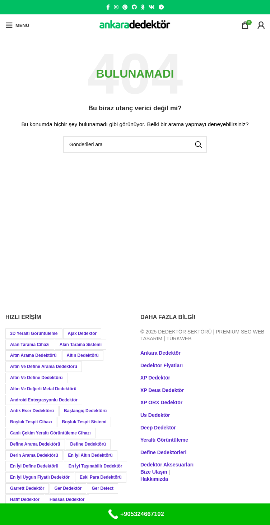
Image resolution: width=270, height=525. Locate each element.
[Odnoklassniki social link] (142, 7)
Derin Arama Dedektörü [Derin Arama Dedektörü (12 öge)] (34, 455)
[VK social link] (151, 7)
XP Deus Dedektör (162, 390)
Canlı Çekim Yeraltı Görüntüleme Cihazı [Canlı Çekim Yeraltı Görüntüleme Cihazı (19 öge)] (50, 433)
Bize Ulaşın (153, 472)
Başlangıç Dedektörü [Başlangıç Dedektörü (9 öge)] (85, 410)
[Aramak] (135, 144)
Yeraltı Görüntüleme (164, 440)
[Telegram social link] (161, 7)
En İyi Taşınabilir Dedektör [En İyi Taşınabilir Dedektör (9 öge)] (95, 466)
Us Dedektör (155, 415)
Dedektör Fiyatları (161, 365)
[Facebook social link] (108, 7)
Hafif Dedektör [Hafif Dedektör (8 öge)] (24, 499)
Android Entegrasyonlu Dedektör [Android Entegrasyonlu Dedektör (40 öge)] (44, 399)
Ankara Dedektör (160, 353)
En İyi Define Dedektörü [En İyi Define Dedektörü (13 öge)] (34, 466)
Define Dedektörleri (163, 452)
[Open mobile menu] (17, 25)
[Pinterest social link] (125, 7)
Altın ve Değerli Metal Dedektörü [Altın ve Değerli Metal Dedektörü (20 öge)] (43, 388)
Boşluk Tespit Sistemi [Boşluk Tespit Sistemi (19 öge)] (84, 421)
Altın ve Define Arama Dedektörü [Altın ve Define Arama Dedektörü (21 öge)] (43, 366)
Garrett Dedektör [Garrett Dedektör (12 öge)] (27, 488)
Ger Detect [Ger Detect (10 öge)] (102, 488)
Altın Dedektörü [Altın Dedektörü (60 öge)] (83, 355)
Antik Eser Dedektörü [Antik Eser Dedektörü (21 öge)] (32, 410)
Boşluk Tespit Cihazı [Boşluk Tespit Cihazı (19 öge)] (31, 421)
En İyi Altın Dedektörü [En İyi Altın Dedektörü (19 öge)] (90, 455)
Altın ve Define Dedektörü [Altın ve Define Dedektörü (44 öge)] (36, 377)
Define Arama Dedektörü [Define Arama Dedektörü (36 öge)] (35, 444)
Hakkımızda (154, 479)
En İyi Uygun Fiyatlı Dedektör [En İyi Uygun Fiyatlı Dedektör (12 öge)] (40, 477)
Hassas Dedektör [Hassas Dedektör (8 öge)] (67, 499)
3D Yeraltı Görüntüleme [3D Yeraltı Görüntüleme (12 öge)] (34, 333)
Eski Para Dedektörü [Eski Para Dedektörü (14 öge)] (101, 477)
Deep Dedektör (158, 427)
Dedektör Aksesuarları (167, 465)
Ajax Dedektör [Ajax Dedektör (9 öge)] (82, 333)
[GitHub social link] (134, 7)
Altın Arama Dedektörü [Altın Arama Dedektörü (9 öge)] (33, 355)
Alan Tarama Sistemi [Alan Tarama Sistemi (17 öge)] (81, 344)
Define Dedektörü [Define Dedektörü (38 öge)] (88, 444)
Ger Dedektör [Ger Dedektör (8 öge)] (68, 488)
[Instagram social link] (116, 7)
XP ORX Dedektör (161, 402)
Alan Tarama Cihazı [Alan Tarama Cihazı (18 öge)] (30, 344)
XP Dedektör (155, 378)
